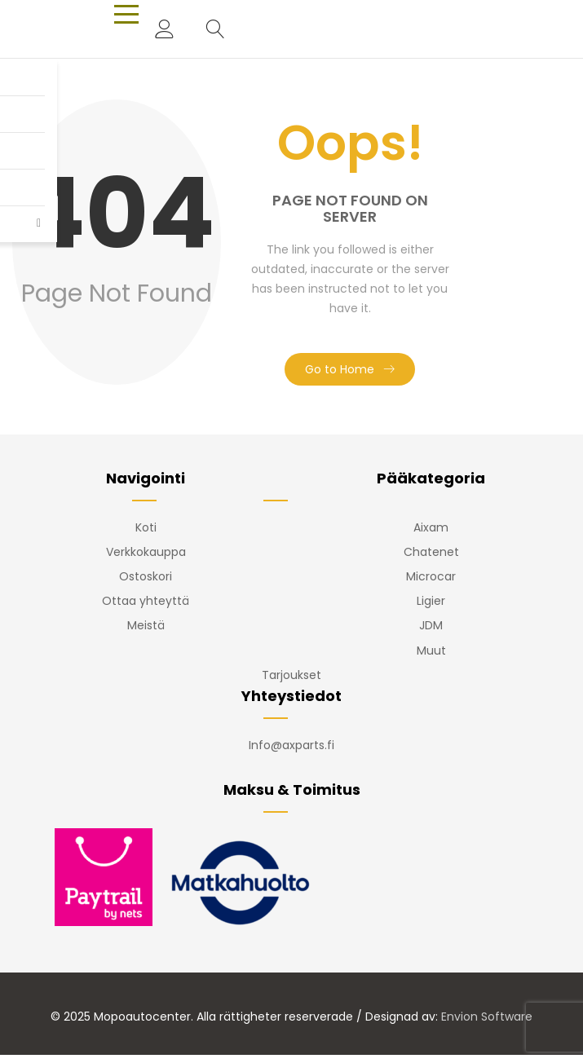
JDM (431, 625)
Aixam (430, 527)
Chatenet (431, 552)
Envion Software (486, 1016)
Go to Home (339, 369)
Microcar (431, 576)
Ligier (431, 601)
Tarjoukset (291, 675)
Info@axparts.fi (291, 745)
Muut (431, 650)
